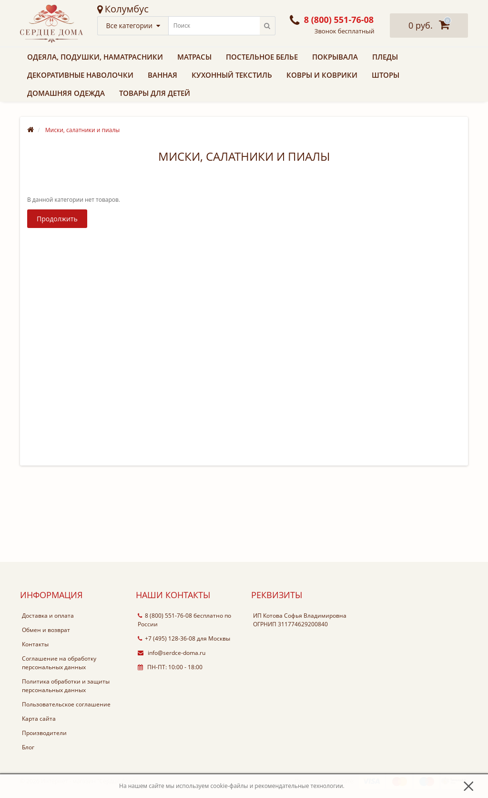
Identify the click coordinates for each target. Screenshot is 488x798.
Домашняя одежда (66, 93)
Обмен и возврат (46, 630)
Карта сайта (39, 719)
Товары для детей (154, 93)
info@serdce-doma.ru (171, 653)
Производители (44, 733)
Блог (28, 747)
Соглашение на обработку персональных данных (59, 662)
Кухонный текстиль (232, 75)
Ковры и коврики (321, 75)
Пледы (385, 57)
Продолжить (57, 218)
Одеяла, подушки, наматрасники (95, 57)
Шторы (385, 75)
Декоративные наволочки (80, 75)
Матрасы (194, 57)
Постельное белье (262, 57)
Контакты (35, 644)
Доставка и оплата (48, 615)
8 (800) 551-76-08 (165, 615)
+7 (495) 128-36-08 (166, 638)
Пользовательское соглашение (66, 704)
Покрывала (335, 57)
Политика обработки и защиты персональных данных (66, 685)
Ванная (162, 75)
